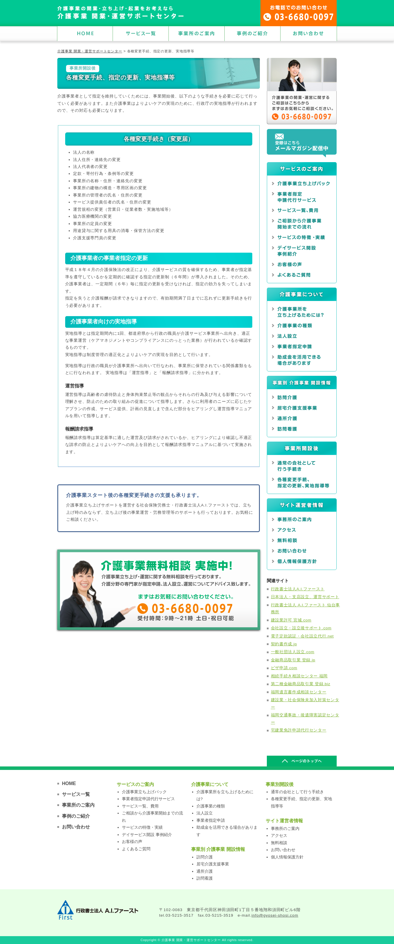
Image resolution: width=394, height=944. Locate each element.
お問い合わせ (76, 826)
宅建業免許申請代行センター (298, 730)
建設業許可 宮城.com (291, 620)
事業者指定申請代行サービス (148, 799)
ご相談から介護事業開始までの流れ (152, 816)
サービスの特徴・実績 (142, 827)
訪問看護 (204, 878)
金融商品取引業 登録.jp (293, 660)
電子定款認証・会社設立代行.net (302, 636)
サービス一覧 (76, 794)
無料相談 (279, 843)
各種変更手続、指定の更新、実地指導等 (301, 802)
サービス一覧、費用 (140, 806)
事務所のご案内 (285, 828)
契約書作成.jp (284, 644)
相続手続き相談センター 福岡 (299, 676)
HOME (69, 783)
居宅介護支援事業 (212, 864)
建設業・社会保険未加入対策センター (305, 703)
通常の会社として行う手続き (297, 792)
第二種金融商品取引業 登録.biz (301, 684)
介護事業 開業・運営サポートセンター (89, 51)
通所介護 (204, 871)
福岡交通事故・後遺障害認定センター (305, 718)
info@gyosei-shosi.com (274, 915)
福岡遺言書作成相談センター (298, 692)
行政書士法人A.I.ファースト (298, 589)
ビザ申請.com (284, 668)
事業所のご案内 (78, 805)
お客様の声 (132, 841)
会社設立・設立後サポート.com (301, 628)
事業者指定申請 (210, 820)
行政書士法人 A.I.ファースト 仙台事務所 (305, 608)
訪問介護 (204, 857)
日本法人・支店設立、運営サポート (305, 597)
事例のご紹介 (76, 816)
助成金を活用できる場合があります (227, 831)
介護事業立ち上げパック (144, 792)
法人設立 (204, 813)
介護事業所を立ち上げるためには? (224, 795)
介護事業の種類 (210, 806)
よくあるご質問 (136, 849)
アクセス (279, 835)
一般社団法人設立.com (293, 652)
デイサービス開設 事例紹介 (147, 835)
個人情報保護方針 (287, 857)
